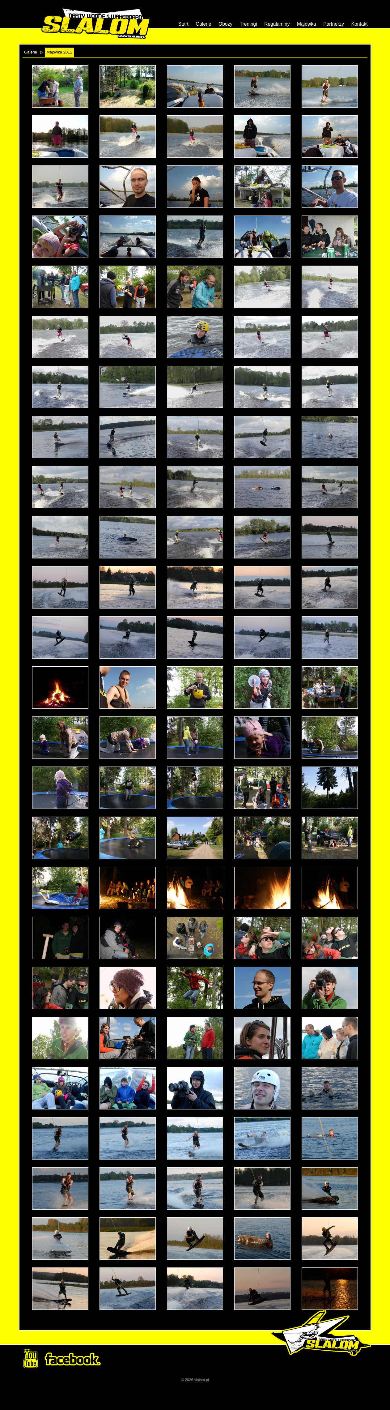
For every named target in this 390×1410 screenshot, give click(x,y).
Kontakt (359, 24)
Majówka (306, 24)
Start (183, 24)
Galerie (203, 24)
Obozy (225, 24)
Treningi (248, 24)
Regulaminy (277, 24)
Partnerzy (333, 24)
